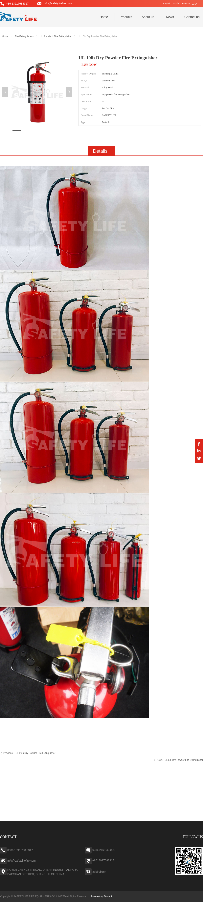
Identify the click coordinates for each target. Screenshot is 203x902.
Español (176, 3)
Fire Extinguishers (24, 36)
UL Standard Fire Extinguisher (56, 36)
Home (5, 36)
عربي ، (195, 3)
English (166, 3)
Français (186, 3)
